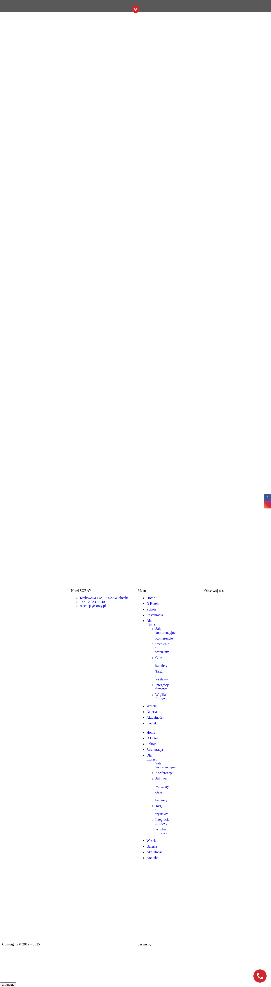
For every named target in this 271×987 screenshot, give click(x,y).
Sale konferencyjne (165, 630)
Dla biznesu (152, 623)
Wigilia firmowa (161, 696)
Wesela (152, 706)
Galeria (152, 712)
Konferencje (164, 638)
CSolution (159, 944)
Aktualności (155, 717)
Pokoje (151, 609)
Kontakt (152, 723)
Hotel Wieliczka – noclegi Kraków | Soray (70, 944)
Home (151, 598)
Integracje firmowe (162, 687)
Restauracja (155, 615)
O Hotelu (153, 603)
